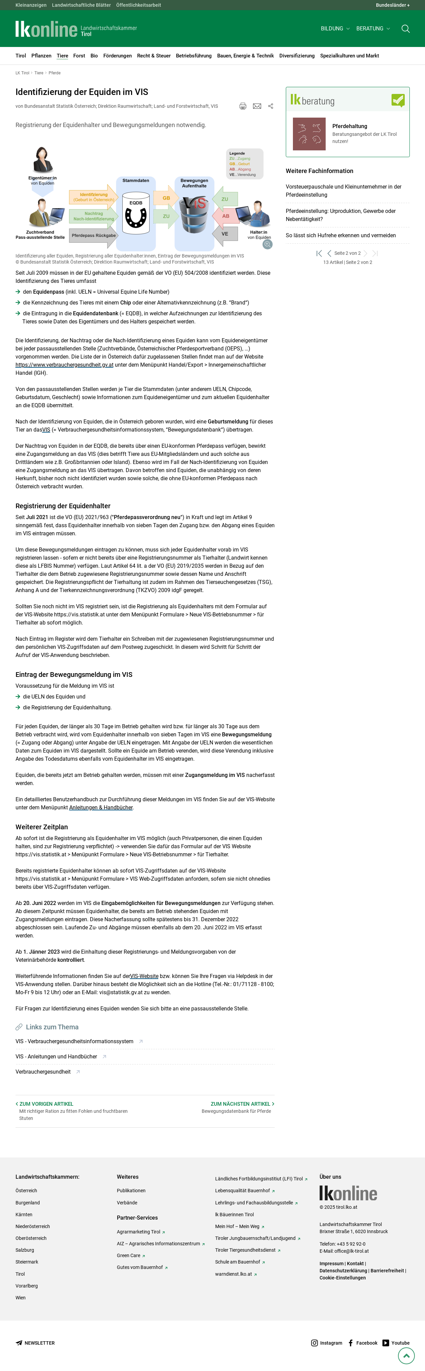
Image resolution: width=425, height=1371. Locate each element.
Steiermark (27, 1262)
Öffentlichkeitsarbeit (138, 5)
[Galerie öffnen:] (145, 195)
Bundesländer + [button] (393, 5)
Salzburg (25, 1250)
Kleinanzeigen (31, 5)
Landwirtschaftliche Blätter (81, 5)
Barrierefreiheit (387, 1270)
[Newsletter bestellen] (35, 1343)
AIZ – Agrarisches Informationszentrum (158, 1243)
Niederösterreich (33, 1226)
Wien (21, 1297)
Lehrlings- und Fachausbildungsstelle (254, 1202)
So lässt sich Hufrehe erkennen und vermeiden (341, 235)
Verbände (127, 1202)
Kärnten (24, 1214)
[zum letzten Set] (375, 253)
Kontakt (355, 1263)
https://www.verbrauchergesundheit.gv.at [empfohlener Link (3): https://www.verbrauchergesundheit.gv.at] (65, 365)
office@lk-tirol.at (351, 1251)
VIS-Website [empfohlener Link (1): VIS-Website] (144, 976)
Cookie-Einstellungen (343, 1277)
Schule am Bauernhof (237, 1262)
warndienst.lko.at (233, 1274)
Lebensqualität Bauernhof (242, 1190)
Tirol (20, 1274)
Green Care (128, 1255)
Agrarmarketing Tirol (138, 1231)
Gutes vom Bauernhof (140, 1267)
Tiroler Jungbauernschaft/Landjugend (255, 1238)
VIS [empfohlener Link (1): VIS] (46, 429)
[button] (336, 29)
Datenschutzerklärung (343, 1270)
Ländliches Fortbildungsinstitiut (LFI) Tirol (259, 1178)
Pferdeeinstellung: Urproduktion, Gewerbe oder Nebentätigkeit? (341, 215)
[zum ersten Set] (320, 253)
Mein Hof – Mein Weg (237, 1226)
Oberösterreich (31, 1238)
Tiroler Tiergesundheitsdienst (245, 1250)
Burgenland (28, 1202)
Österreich (26, 1190)
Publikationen (131, 1190)
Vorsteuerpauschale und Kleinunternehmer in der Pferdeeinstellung (343, 190)
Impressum (332, 1263)
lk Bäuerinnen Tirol (234, 1214)
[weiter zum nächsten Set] (365, 253)
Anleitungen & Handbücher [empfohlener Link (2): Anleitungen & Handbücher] (101, 807)
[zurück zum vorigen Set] (329, 253)
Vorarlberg (27, 1286)
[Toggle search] (406, 29)
